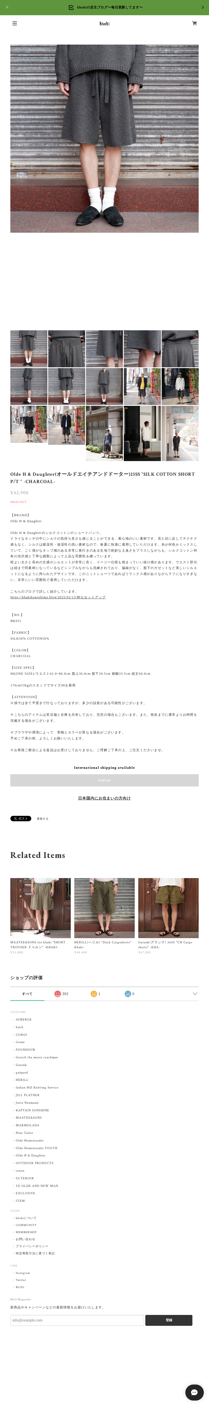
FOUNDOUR (25, 1050)
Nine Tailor (24, 1133)
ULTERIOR (25, 1178)
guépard (22, 1073)
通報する (43, 819)
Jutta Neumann (27, 1103)
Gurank (21, 1065)
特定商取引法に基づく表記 (35, 1253)
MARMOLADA (27, 1125)
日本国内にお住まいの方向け (104, 798)
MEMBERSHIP (26, 1232)
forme (20, 1042)
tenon (20, 1171)
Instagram (23, 1273)
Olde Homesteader (30, 1141)
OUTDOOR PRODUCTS (34, 1163)
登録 (169, 1320)
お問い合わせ (25, 1239)
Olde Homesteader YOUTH (36, 1148)
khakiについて (26, 1218)
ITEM (20, 1201)
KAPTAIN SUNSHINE (32, 1110)
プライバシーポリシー (32, 1246)
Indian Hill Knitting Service (37, 1087)
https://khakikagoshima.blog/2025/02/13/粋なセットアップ (58, 597)
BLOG (20, 1287)
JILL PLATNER (28, 1095)
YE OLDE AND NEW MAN (37, 1186)
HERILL (22, 1080)
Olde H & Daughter (30, 1155)
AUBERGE (24, 1020)
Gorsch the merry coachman (37, 1057)
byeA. (20, 1027)
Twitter (21, 1280)
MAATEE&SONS (29, 1118)
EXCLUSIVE (25, 1193)
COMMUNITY (26, 1225)
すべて (27, 994)
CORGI (21, 1035)
